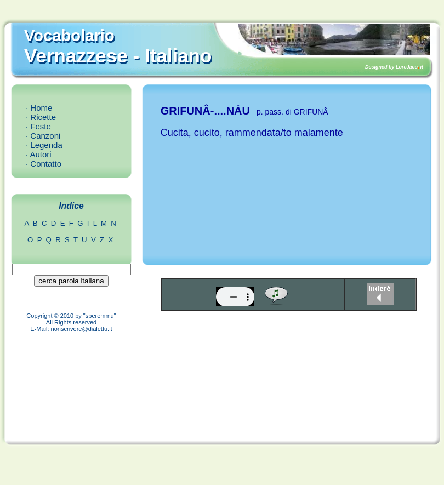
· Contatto (43, 163)
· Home (39, 107)
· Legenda (44, 145)
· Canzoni (43, 135)
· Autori (39, 154)
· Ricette (41, 117)
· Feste (38, 126)
